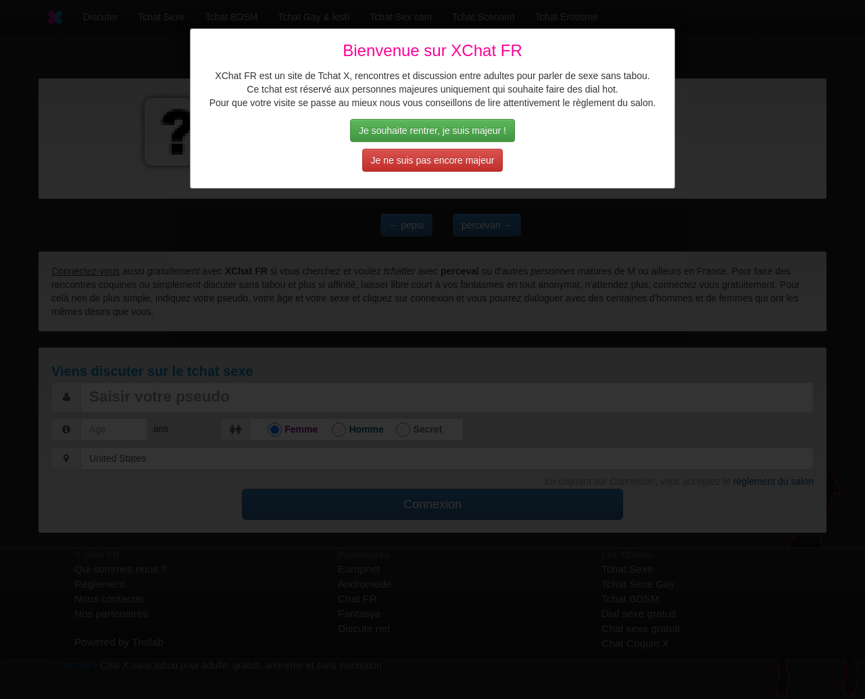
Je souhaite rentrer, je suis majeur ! (432, 130)
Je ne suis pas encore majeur (433, 160)
